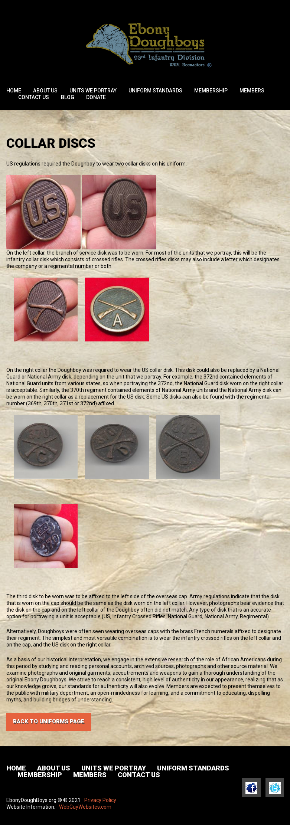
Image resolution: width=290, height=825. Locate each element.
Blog (67, 97)
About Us (45, 91)
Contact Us (33, 97)
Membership (211, 91)
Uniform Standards (155, 91)
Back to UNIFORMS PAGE (48, 721)
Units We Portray (93, 91)
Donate (96, 97)
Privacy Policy (100, 800)
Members (252, 91)
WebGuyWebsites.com (85, 807)
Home (13, 91)
